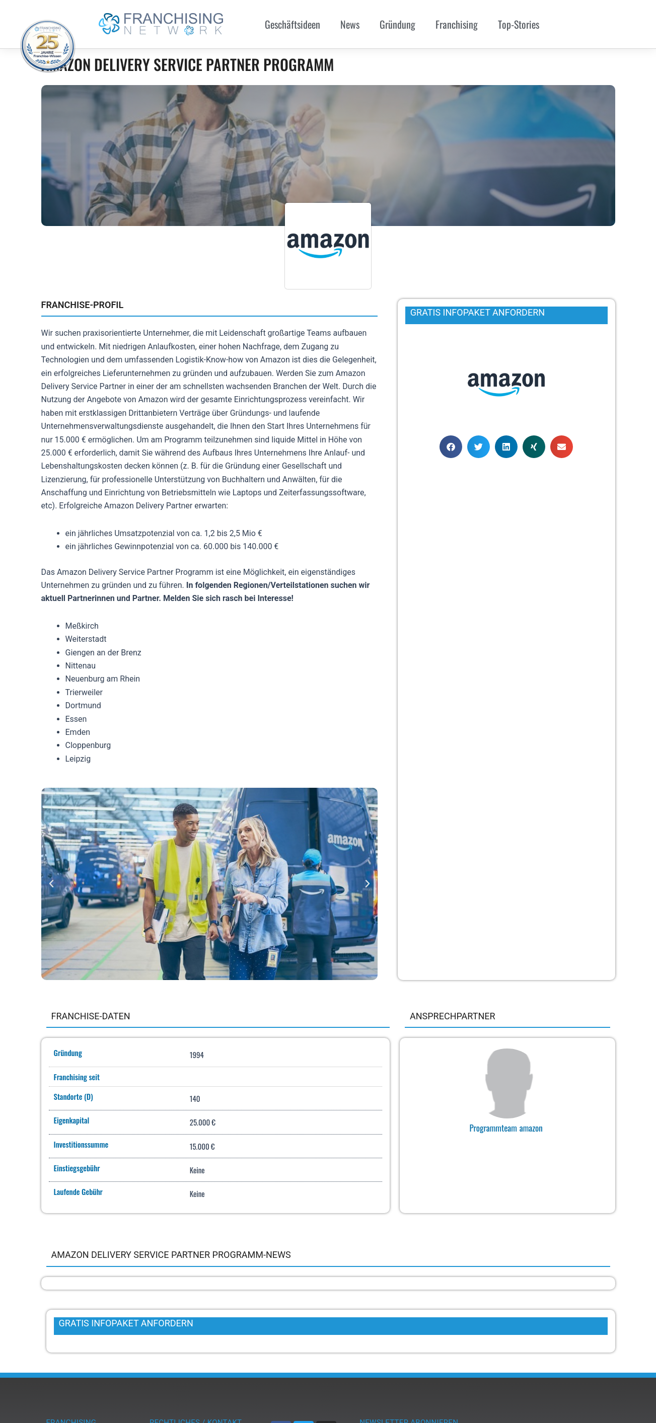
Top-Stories (518, 24)
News (349, 24)
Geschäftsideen (292, 24)
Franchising (456, 24)
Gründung (397, 24)
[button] (51, 884)
